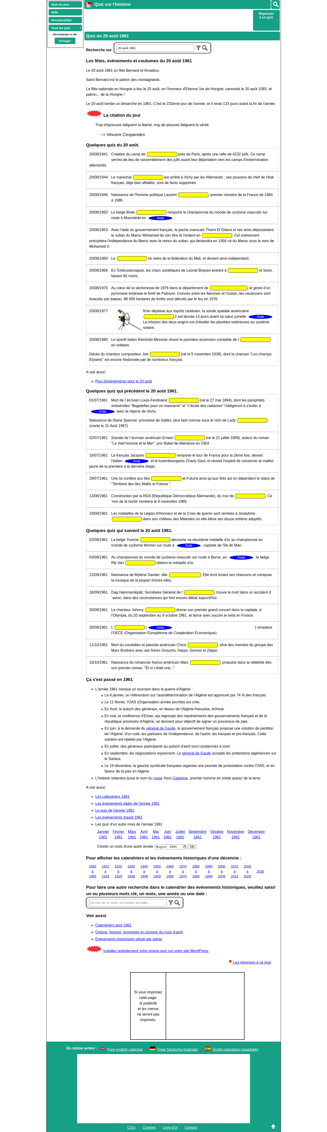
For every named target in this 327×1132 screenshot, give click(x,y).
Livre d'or (170, 1127)
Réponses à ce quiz (266, 15)
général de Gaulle (160, 728)
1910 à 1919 (105, 871)
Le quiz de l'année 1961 (114, 810)
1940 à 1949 (144, 871)
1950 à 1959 (157, 871)
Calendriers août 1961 (113, 925)
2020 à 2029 (247, 871)
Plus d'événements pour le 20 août (123, 381)
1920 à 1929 (118, 871)
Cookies (149, 1127)
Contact (191, 1127)
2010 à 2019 (234, 871)
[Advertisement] (168, 19)
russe (157, 778)
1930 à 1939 (131, 871)
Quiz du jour (60, 4)
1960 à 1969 (170, 871)
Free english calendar (125, 1050)
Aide (54, 12)
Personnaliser (61, 20)
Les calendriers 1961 (112, 797)
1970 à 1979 (183, 871)
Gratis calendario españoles (235, 1050)
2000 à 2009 (221, 871)
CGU (131, 1127)
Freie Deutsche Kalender (177, 1050)
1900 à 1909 (92, 871)
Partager (65, 41)
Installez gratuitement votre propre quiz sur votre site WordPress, (156, 951)
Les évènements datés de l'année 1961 (127, 803)
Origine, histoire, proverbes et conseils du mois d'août (139, 932)
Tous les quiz (61, 28)
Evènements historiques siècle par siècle (128, 939)
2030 (260, 871)
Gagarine (180, 778)
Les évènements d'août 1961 (119, 817)
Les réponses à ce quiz (250, 962)
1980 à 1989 (196, 871)
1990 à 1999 (208, 871)
